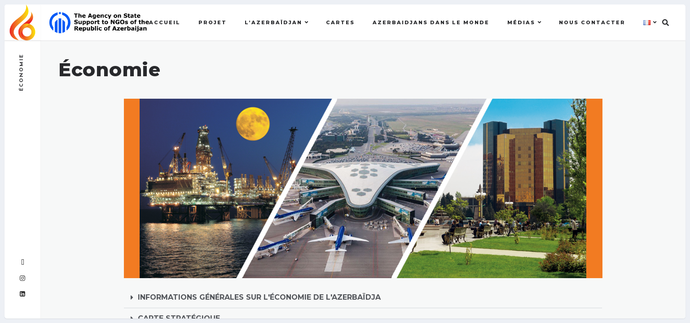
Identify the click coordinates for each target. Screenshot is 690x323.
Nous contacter (592, 22)
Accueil (164, 22)
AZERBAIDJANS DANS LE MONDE (431, 22)
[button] (363, 297)
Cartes (340, 22)
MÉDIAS (521, 22)
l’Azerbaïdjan (273, 22)
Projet (212, 22)
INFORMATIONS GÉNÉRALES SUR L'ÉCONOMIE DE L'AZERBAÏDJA (259, 297)
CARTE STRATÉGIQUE (179, 318)
